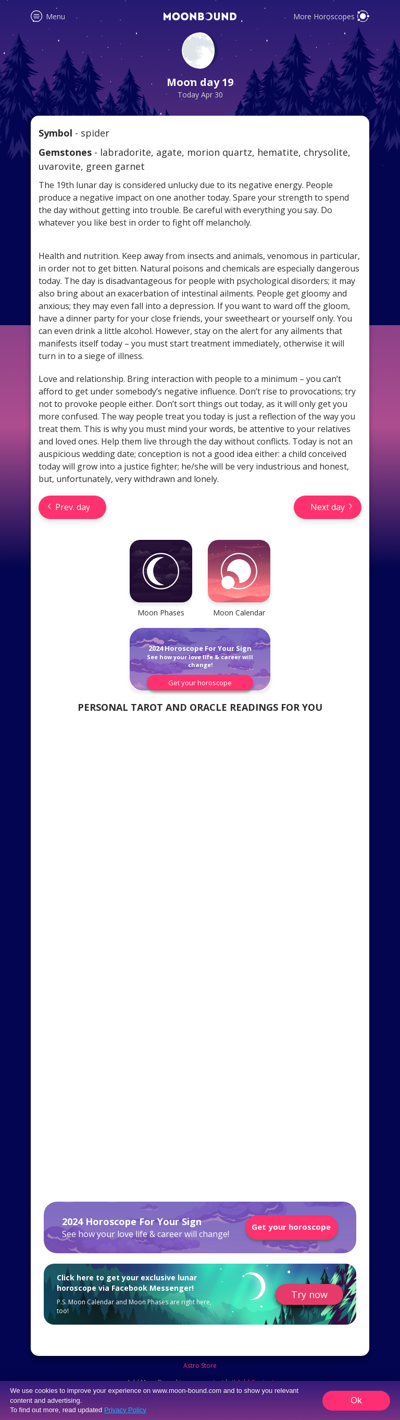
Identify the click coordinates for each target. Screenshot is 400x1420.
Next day (327, 507)
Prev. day (72, 507)
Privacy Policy (125, 1410)
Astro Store (200, 1366)
